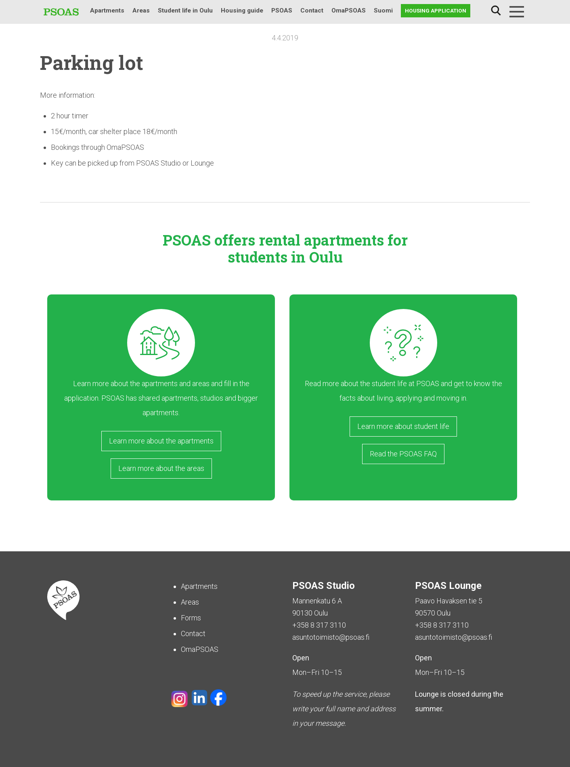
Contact (311, 10)
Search (495, 10)
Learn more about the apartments (161, 441)
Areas (141, 10)
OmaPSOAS (348, 10)
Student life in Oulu (185, 10)
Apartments (107, 10)
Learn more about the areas (161, 468)
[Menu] (516, 11)
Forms (191, 618)
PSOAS (281, 10)
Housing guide (242, 10)
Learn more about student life (403, 426)
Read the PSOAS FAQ (403, 454)
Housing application (435, 10)
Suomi (383, 10)
